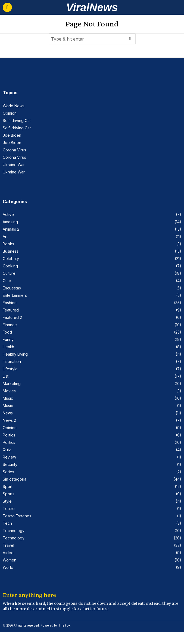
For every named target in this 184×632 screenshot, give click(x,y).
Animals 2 (11, 229)
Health (8, 346)
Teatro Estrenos (17, 516)
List (5, 376)
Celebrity (11, 258)
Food (7, 332)
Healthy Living (15, 354)
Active (8, 214)
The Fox (64, 625)
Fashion (10, 302)
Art (5, 236)
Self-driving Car (17, 120)
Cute (7, 280)
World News (13, 105)
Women (9, 560)
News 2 (9, 420)
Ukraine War (14, 164)
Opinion (10, 113)
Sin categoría (14, 479)
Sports (8, 493)
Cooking (10, 266)
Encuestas (12, 288)
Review (9, 457)
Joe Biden (12, 135)
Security (10, 464)
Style (7, 501)
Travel (8, 545)
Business (10, 251)
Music (8, 398)
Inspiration (12, 361)
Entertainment (15, 295)
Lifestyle (10, 369)
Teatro (9, 508)
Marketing (12, 383)
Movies (9, 391)
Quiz (7, 449)
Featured (11, 310)
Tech (7, 523)
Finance (10, 324)
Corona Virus (14, 150)
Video (8, 552)
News (8, 413)
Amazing (10, 221)
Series (8, 471)
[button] (130, 38)
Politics (9, 435)
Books (8, 244)
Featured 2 (12, 317)
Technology (13, 530)
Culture (9, 273)
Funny (8, 339)
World (8, 567)
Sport (8, 486)
